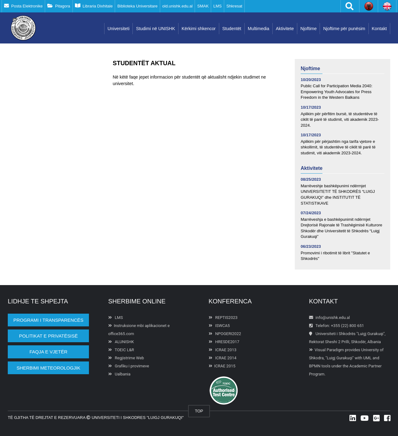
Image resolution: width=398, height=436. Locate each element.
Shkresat (234, 6)
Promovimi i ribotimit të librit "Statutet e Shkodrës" (335, 256)
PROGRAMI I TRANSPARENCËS (48, 320)
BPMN (315, 366)
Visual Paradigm (329, 349)
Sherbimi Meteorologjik (48, 367)
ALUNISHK (121, 341)
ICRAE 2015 (222, 366)
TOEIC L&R (121, 349)
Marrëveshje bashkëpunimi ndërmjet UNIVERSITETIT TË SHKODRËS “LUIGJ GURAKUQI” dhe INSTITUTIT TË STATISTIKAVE (338, 195)
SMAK (203, 6)
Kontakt (379, 28)
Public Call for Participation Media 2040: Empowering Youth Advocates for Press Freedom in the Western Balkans (337, 92)
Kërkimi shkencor (199, 28)
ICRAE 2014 (223, 358)
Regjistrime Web (126, 358)
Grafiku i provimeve (128, 366)
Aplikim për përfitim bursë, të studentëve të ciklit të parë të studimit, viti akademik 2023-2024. (340, 119)
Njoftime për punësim (344, 28)
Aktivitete (285, 28)
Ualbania (119, 374)
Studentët (231, 28)
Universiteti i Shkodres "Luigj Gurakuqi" (137, 417)
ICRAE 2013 (223, 349)
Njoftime (308, 28)
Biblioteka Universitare (137, 6)
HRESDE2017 (224, 341)
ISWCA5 (219, 325)
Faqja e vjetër (48, 351)
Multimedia (258, 28)
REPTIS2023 (223, 317)
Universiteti (119, 28)
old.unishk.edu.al (177, 6)
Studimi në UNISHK (155, 28)
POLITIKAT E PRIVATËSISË (48, 335)
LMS (217, 6)
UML (367, 358)
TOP (199, 411)
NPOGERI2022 (225, 333)
